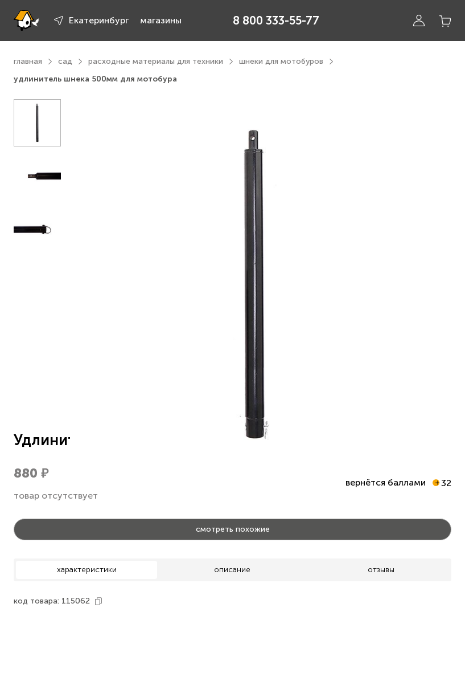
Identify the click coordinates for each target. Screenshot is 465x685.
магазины (161, 20)
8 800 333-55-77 (276, 20)
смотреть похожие (233, 529)
